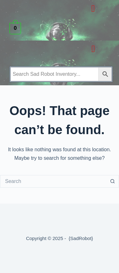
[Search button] (112, 181)
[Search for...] (53, 181)
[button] (93, 8)
